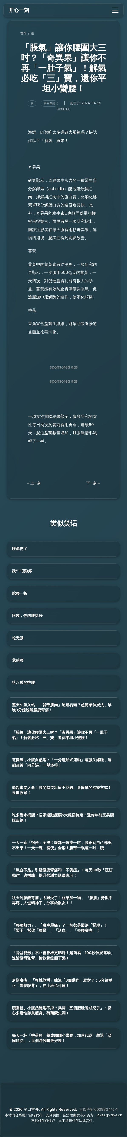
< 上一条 (34, 483)
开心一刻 (19, 10)
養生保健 (49, 103)
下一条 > (93, 483)
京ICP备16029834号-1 (98, 1109)
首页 (23, 33)
